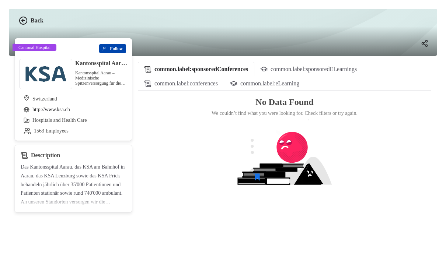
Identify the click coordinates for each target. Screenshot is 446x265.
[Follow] (112, 48)
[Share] (424, 43)
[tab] (196, 69)
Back (31, 20)
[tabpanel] (284, 152)
